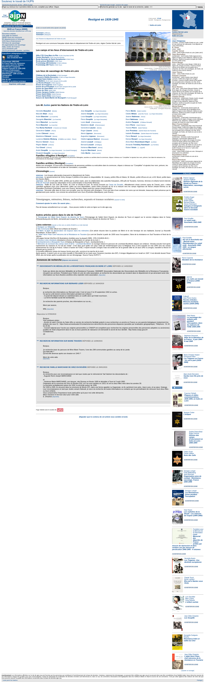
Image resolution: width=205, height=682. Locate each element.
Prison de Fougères (44, 85)
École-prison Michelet (45, 61)
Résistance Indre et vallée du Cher (192, 640)
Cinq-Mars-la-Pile (68, 55)
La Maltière (40, 81)
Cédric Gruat (188, 452)
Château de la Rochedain (46, 75)
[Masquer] (47, 34)
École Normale (43, 183)
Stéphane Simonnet (191, 336)
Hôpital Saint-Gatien (44, 79)
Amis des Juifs (190, 455)
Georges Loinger (190, 471)
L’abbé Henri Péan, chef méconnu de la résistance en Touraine (193, 658)
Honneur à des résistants (46, 240)
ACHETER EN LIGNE (190, 191)
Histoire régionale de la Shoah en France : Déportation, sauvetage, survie (193, 184)
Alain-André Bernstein (191, 374)
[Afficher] (47, 33)
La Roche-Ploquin (43, 83)
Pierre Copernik (187, 258)
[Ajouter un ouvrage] (187, 670)
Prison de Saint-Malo (44, 88)
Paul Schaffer (188, 218)
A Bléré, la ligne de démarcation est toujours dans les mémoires (63, 231)
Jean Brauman (189, 474)
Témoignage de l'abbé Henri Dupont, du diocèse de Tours (61, 217)
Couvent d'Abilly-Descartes (47, 77)
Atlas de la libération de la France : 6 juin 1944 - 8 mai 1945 (193, 339)
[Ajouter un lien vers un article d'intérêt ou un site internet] (70, 225)
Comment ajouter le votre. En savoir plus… (53, 203)
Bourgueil (73, 98)
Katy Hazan (191, 315)
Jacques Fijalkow (189, 180)
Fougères (59, 85)
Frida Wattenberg (190, 473)
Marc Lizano (189, 598)
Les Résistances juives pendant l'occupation (191, 494)
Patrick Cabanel (189, 178)
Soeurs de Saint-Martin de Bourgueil (51, 98)
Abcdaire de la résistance (192, 260)
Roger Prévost (194, 433)
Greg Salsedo (190, 600)
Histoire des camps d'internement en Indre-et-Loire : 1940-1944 (196, 439)
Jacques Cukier (189, 412)
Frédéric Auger (189, 197)
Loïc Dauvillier (190, 597)
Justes (46, 105)
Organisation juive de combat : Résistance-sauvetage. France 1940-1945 (192, 479)
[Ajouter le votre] (119, 200)
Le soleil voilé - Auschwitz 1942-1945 (192, 221)
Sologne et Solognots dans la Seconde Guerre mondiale (193, 208)
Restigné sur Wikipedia (46, 227)
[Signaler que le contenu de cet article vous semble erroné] (103, 417)
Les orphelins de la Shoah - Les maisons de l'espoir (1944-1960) (193, 513)
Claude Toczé (189, 577)
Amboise (64, 63)
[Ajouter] (52, 171)
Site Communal (43, 229)
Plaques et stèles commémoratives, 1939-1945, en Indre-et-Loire (193, 398)
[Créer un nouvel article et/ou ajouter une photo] (51, 28)
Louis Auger (188, 199)
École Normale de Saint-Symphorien (51, 59)
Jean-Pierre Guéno (190, 298)
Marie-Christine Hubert (192, 355)
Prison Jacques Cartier (45, 92)
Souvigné (64, 75)
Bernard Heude (189, 202)
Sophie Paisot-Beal (195, 432)
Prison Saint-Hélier (43, 94)
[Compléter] (71, 156)
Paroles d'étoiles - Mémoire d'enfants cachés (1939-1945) (191, 302)
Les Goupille (189, 618)
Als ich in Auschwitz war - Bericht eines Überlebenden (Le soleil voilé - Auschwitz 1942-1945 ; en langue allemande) (193, 244)
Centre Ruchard (42, 57)
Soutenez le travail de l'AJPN (18, 1)
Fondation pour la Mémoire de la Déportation (198, 530)
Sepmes (58, 83)
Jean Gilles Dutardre (191, 616)
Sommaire (40, 33)
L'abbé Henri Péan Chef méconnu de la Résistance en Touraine (62, 234)
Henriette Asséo (189, 558)
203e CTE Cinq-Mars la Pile (47, 55)
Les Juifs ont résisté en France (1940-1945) (195, 281)
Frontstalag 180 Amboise (46, 63)
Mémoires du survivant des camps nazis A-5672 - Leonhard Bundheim (64, 244)
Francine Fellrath (190, 393)
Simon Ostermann (190, 204)
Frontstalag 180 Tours (45, 65)
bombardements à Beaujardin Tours (51, 242)
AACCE (189, 277)
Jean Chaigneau (178, 41)
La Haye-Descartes (69, 77)
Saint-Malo (61, 88)
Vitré (54, 90)
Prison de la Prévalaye (45, 86)
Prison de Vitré (42, 90)
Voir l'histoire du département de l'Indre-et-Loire (51, 39)
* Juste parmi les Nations (10, 680)
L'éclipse (187, 414)
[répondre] (102, 275)
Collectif (186, 296)
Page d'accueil (5, 15)
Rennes (61, 92)
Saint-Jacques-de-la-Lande (58, 81)
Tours (72, 59)
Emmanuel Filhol (189, 356)
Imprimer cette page (17, 84)
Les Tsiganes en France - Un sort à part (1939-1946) (193, 360)
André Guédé (188, 200)
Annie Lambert (189, 579)
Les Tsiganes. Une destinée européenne (193, 561)
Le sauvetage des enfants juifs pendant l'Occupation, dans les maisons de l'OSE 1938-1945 (194, 322)
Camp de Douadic (116, 185)
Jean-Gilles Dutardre (191, 654)
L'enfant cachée (191, 602)
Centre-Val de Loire (180, 32)
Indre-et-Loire (177, 36)
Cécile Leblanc (189, 453)
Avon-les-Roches (58, 57)
